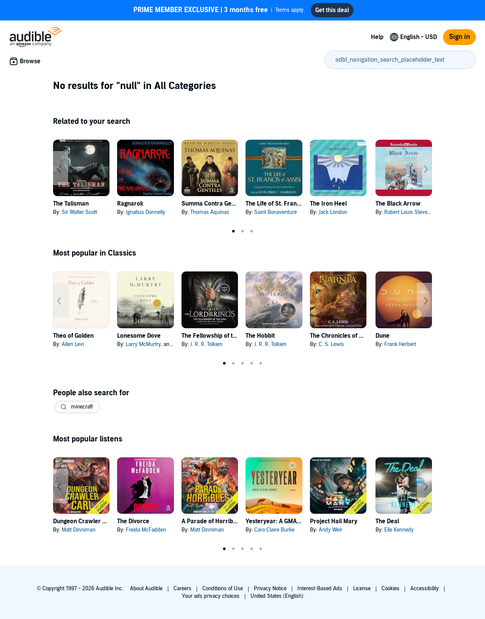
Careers (182, 588)
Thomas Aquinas (209, 212)
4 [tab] (251, 363)
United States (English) (277, 596)
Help (377, 37)
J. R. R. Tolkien (206, 344)
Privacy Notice (270, 588)
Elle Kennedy (399, 530)
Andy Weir (330, 530)
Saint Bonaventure (275, 212)
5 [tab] (260, 363)
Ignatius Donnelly (145, 212)
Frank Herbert (400, 344)
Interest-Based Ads (319, 588)
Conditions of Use (222, 588)
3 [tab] (251, 231)
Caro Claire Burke (274, 530)
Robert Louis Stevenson (411, 212)
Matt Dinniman (78, 530)
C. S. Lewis (331, 344)
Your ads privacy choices (210, 596)
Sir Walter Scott (79, 212)
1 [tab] (233, 231)
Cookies (390, 588)
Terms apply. (219, 10)
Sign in (459, 37)
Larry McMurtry (143, 344)
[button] (77, 407)
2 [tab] (242, 231)
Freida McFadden (146, 530)
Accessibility (424, 588)
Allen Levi (73, 344)
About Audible (146, 588)
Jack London (333, 212)
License (362, 588)
